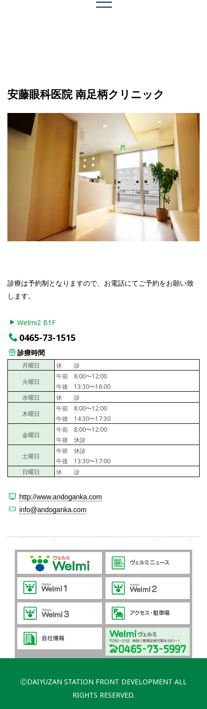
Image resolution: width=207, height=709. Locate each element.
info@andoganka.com (52, 510)
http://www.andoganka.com (60, 497)
